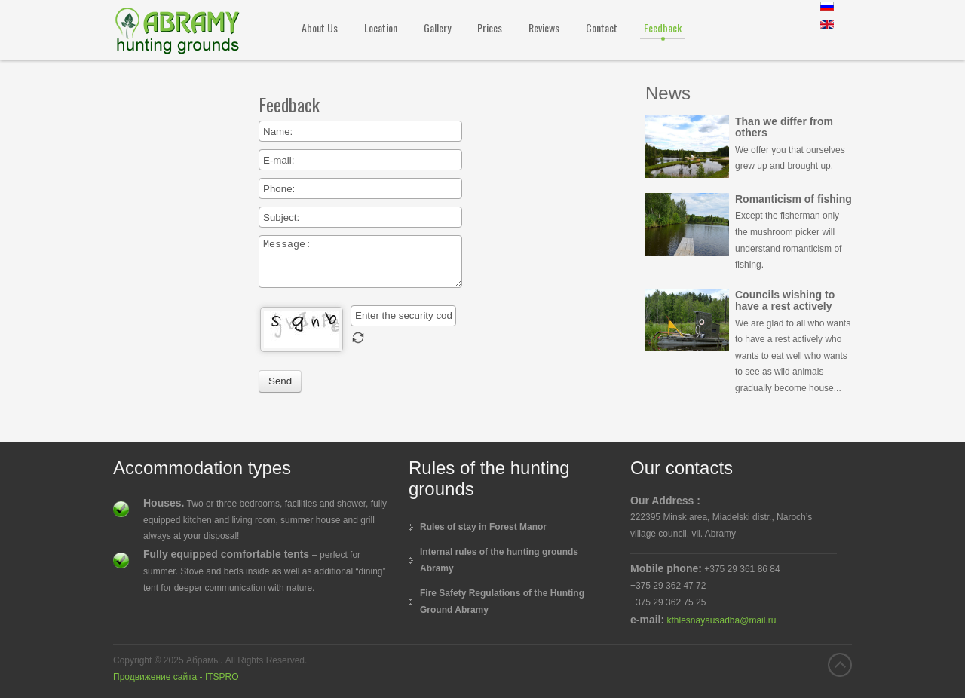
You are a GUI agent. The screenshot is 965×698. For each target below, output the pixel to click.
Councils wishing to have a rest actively (785, 300)
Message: (360, 261)
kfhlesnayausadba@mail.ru (721, 620)
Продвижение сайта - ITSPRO (176, 677)
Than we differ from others (784, 127)
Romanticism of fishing (793, 199)
